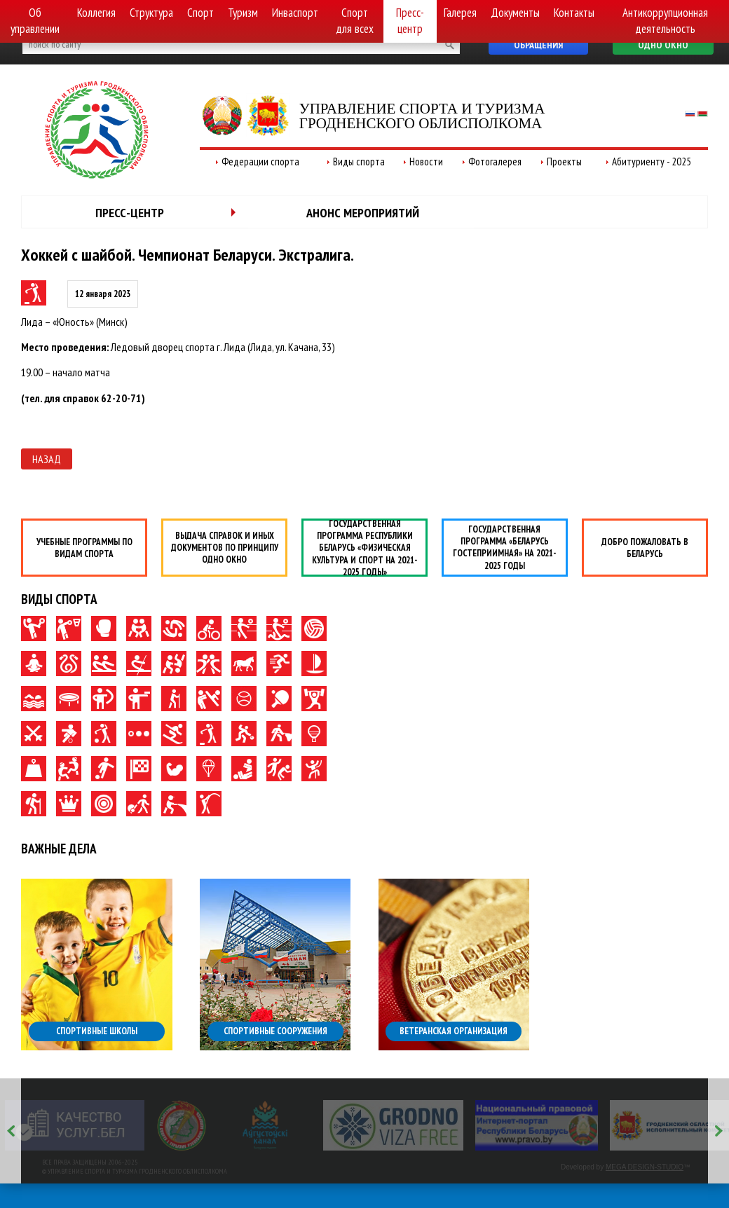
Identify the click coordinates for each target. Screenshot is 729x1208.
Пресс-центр (410, 20)
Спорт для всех (355, 20)
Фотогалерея (495, 161)
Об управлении (35, 20)
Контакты (574, 12)
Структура (151, 12)
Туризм (243, 12)
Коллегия (96, 12)
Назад (46, 459)
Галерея (460, 12)
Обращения (538, 45)
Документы (515, 12)
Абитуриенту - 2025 (651, 161)
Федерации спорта (260, 161)
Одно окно (663, 45)
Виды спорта (359, 161)
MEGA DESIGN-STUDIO (644, 1167)
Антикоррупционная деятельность (665, 20)
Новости (426, 161)
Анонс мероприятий (362, 213)
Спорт (200, 12)
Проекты (564, 161)
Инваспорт (295, 12)
